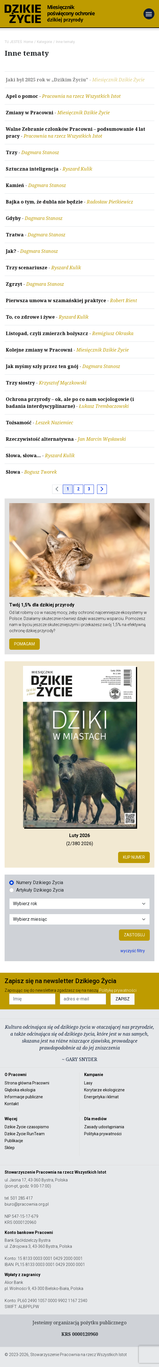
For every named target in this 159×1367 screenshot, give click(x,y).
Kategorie (44, 42)
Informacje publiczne (24, 1097)
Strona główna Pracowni (27, 1083)
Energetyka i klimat (101, 1097)
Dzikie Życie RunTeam (25, 1133)
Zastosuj (134, 935)
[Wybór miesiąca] (79, 919)
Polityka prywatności (103, 1133)
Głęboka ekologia (20, 1090)
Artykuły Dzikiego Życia (40, 890)
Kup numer (134, 857)
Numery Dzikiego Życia (39, 882)
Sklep (10, 1147)
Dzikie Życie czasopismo (27, 1127)
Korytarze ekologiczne (104, 1090)
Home (28, 42)
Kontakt (12, 1103)
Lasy (88, 1083)
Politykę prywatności (118, 990)
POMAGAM (24, 644)
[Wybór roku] (79, 903)
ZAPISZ (123, 999)
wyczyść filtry (132, 950)
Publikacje (14, 1140)
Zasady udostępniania (104, 1127)
